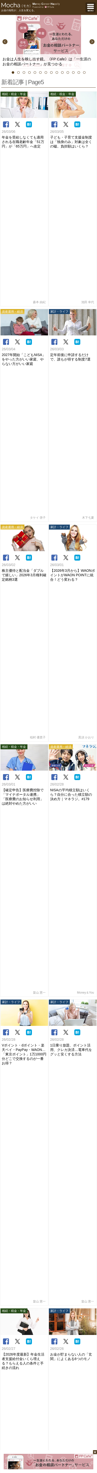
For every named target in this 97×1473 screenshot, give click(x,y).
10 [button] (62, 72)
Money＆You (85, 359)
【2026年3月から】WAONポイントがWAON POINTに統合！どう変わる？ (72, 277)
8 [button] (51, 72)
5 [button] (35, 72)
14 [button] (84, 72)
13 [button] (79, 72)
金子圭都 (86, 1069)
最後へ (84, 542)
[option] (48, 42)
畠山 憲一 (39, 359)
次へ (64, 542)
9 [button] (57, 72)
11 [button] (68, 72)
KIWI (89, 1107)
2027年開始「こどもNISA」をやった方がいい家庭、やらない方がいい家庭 (24, 209)
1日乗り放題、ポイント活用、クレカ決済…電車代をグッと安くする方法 (71, 416)
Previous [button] (4, 41)
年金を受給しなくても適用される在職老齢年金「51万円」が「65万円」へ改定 (23, 141)
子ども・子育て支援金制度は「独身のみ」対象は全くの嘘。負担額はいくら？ (71, 141)
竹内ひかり (24, 870)
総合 (24, 942)
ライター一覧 (85, 623)
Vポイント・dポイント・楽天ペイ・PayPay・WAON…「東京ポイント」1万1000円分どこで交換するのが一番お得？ (24, 421)
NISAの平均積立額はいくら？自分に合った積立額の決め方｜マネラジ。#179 (71, 344)
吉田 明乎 (24, 683)
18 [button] (91, 606)
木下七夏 (88, 219)
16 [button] (81, 606)
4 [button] (29, 72)
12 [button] (73, 72)
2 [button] (18, 72)
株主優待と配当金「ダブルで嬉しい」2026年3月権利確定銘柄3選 (24, 277)
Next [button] (92, 41)
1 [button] (13, 72)
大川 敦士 (73, 675)
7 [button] (46, 72)
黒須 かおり (86, 287)
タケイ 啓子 (38, 219)
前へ (31, 530)
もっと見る (87, 929)
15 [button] (76, 606)
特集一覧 (88, 565)
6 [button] (40, 72)
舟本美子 (88, 508)
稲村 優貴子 (38, 287)
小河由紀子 (84, 1088)
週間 (73, 942)
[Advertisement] (48, 1206)
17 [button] (86, 606)
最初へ (11, 530)
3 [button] (24, 72)
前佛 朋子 (85, 950)
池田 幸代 (87, 152)
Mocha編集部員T (73, 779)
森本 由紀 (39, 152)
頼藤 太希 (85, 1026)
